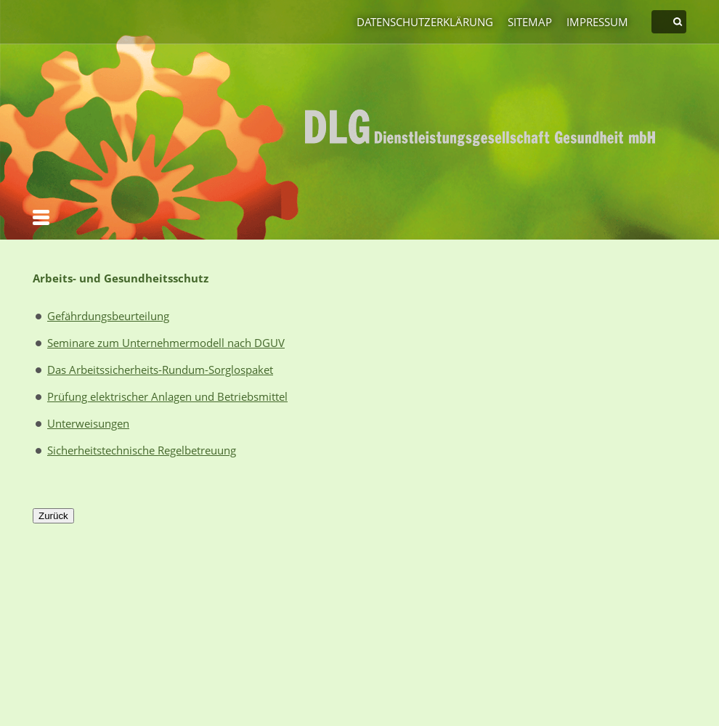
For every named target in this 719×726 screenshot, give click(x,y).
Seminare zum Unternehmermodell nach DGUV (166, 342)
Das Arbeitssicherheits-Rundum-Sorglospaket (160, 369)
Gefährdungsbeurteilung (108, 316)
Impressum (597, 22)
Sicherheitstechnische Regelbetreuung (141, 450)
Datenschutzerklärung (425, 22)
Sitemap (530, 22)
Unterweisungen (88, 423)
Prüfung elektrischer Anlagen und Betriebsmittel (167, 396)
